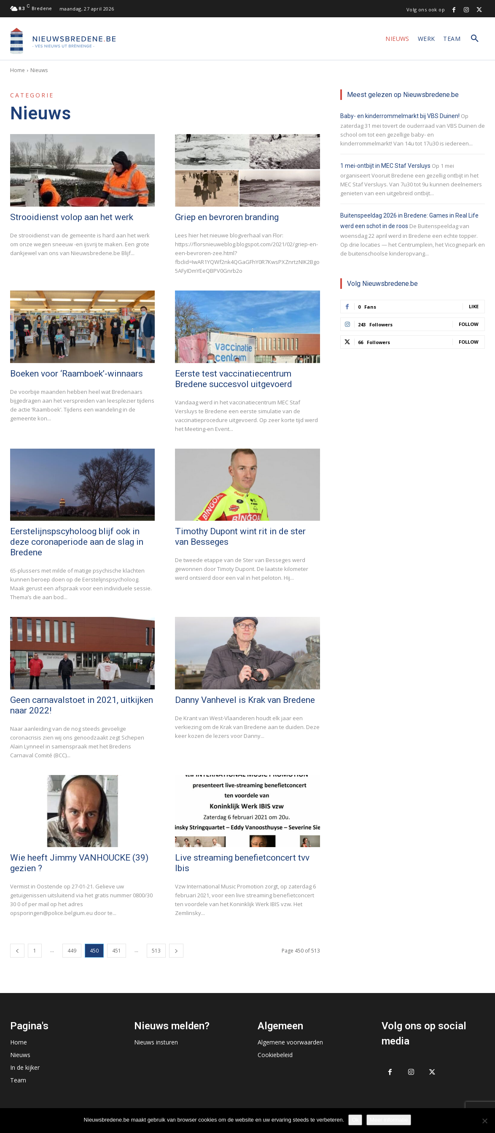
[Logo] (63, 41)
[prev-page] (17, 951)
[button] (475, 39)
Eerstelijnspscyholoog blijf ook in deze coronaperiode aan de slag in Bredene (76, 541)
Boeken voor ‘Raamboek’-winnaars (76, 374)
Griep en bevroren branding (227, 217)
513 (156, 950)
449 (71, 950)
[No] (484, 1121)
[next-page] (176, 951)
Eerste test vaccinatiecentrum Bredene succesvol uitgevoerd (233, 379)
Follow (469, 324)
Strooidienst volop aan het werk (71, 217)
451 (116, 950)
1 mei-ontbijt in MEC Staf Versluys (385, 165)
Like (474, 306)
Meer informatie (389, 1120)
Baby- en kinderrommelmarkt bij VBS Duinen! (400, 116)
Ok (355, 1120)
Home (17, 70)
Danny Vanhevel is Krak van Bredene (245, 700)
